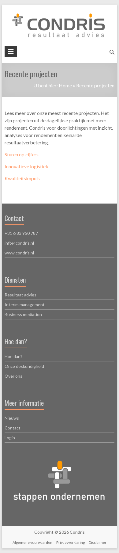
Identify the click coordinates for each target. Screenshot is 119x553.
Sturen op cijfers (22, 154)
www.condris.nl (19, 252)
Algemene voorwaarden (32, 542)
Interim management (25, 304)
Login (10, 437)
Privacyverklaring (70, 542)
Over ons (13, 376)
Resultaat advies (20, 294)
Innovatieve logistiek (26, 166)
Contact (12, 427)
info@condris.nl (19, 243)
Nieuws (12, 418)
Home (65, 85)
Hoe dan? (13, 356)
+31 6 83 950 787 (21, 233)
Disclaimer (97, 542)
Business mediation (23, 314)
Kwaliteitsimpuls (22, 178)
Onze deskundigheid (24, 366)
